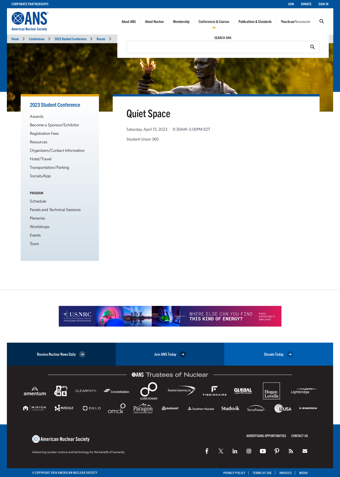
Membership (181, 21)
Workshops (39, 226)
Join (291, 4)
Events (35, 234)
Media (303, 473)
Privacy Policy (234, 473)
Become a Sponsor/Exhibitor (54, 124)
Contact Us (299, 435)
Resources (38, 141)
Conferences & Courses (214, 21)
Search (322, 21)
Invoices (285, 473)
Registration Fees (44, 133)
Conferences (37, 39)
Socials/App (40, 175)
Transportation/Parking (49, 167)
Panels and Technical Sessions (55, 209)
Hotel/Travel (40, 158)
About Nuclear (154, 21)
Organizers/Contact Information (57, 150)
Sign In (323, 4)
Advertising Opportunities (266, 435)
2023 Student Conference (70, 39)
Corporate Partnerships (29, 4)
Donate (306, 4)
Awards (36, 116)
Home (15, 39)
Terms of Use (262, 473)
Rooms (101, 39)
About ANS (129, 21)
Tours (34, 243)
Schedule (38, 200)
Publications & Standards (255, 21)
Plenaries (37, 217)
